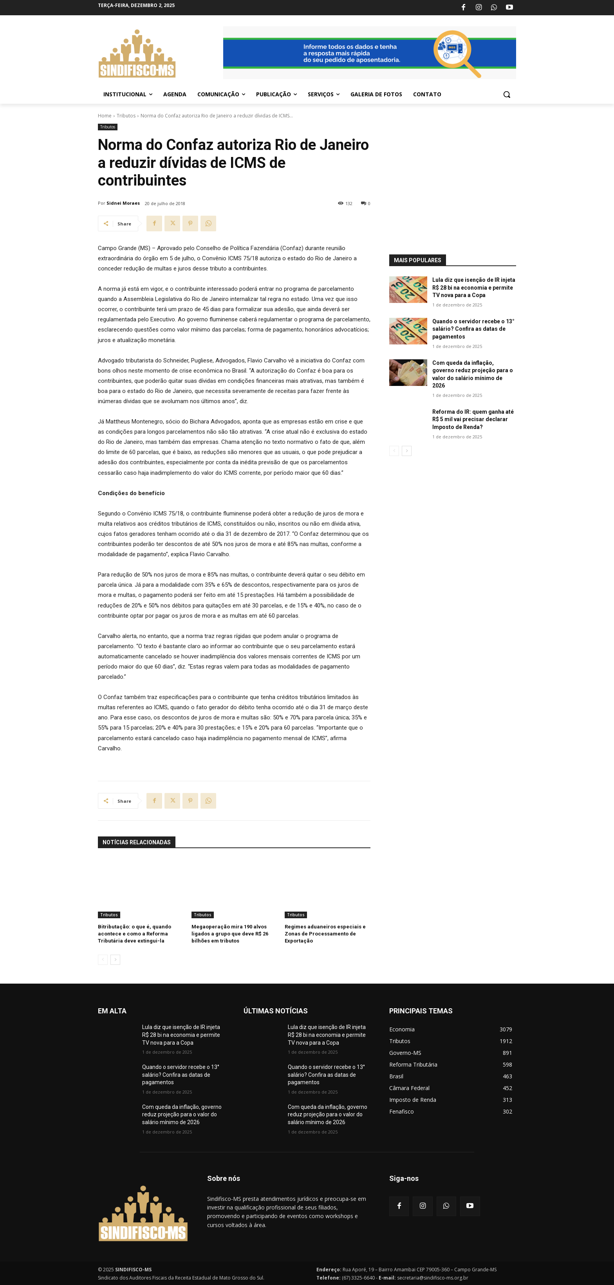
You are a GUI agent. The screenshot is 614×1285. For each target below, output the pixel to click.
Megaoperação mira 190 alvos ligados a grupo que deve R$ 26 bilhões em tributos (229, 934)
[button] (506, 94)
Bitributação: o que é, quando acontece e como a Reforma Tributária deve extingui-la (134, 934)
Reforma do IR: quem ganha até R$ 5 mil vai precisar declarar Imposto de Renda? (473, 419)
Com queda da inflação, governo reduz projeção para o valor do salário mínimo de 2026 (182, 1114)
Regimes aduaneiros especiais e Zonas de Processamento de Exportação (325, 934)
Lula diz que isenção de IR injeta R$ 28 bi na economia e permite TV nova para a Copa (473, 287)
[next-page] (115, 960)
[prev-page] (103, 960)
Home (105, 115)
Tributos (126, 115)
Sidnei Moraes (123, 203)
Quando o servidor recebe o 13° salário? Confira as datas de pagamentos (473, 329)
